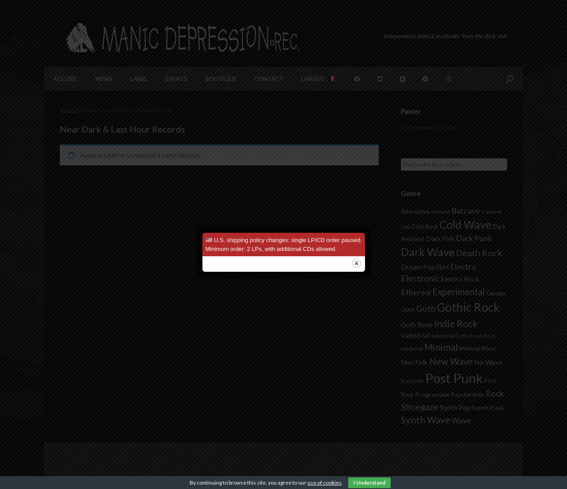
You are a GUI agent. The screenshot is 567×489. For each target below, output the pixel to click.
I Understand (369, 482)
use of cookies (324, 482)
